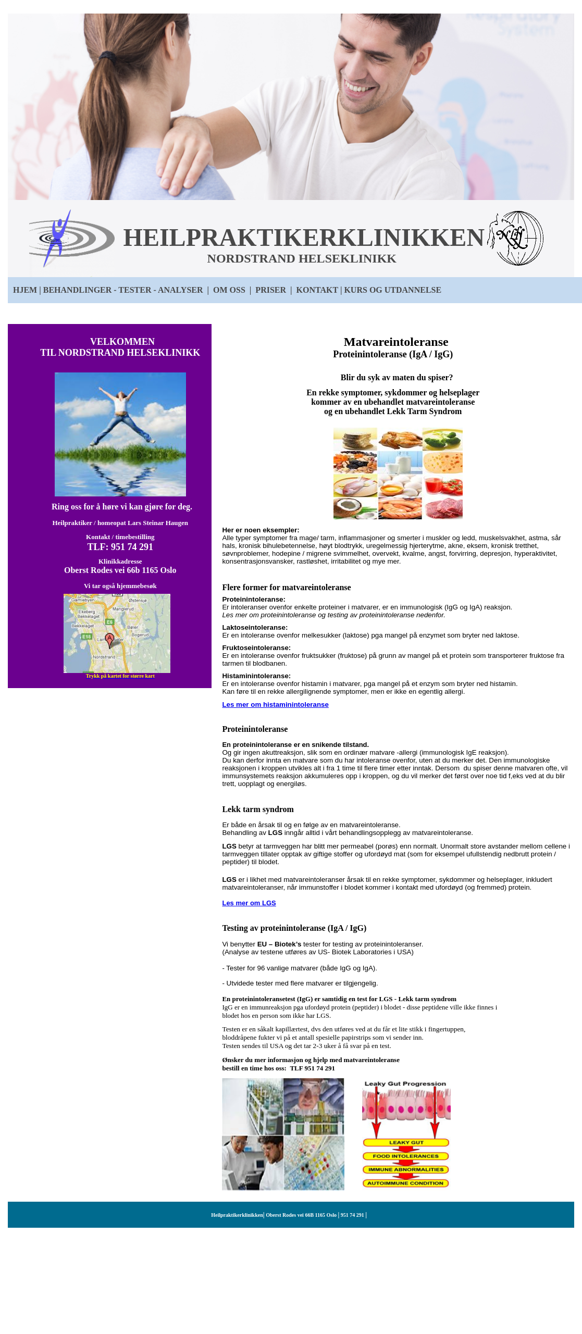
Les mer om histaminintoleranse (275, 704)
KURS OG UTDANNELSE (392, 289)
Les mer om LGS (249, 903)
